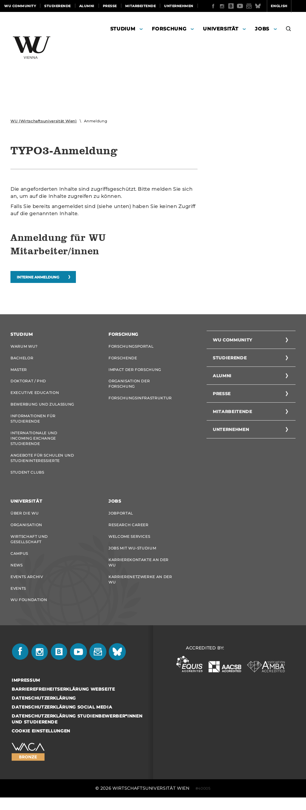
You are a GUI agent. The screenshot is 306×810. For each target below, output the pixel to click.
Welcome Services (129, 545)
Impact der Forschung (134, 371)
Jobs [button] (262, 30)
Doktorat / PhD (28, 384)
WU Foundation (28, 611)
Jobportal (120, 520)
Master (18, 371)
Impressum (26, 692)
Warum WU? (24, 347)
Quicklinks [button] (287, 18)
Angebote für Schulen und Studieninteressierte (42, 464)
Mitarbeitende (140, 6)
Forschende (122, 359)
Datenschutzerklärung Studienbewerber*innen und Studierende (77, 731)
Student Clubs (27, 479)
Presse (110, 6)
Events (18, 599)
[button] (288, 30)
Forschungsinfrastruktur (140, 401)
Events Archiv (26, 587)
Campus (19, 562)
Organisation (26, 533)
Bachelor (21, 359)
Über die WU (24, 520)
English (255, 18)
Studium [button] (122, 30)
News (16, 575)
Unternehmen (178, 6)
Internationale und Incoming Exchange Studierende (33, 443)
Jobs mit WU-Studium (132, 557)
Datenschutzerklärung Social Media (62, 719)
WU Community (20, 6)
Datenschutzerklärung (44, 710)
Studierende (57, 6)
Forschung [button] (169, 30)
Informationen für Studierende (33, 423)
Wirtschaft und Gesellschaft (29, 548)
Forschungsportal (130, 347)
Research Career (128, 533)
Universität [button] (220, 30)
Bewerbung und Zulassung (42, 408)
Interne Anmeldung (38, 278)
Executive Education (34, 396)
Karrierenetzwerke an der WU (140, 590)
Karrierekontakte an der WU (138, 572)
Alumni (86, 6)
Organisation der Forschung (129, 387)
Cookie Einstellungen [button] (41, 743)
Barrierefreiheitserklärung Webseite (63, 701)
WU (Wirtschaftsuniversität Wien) (43, 122)
